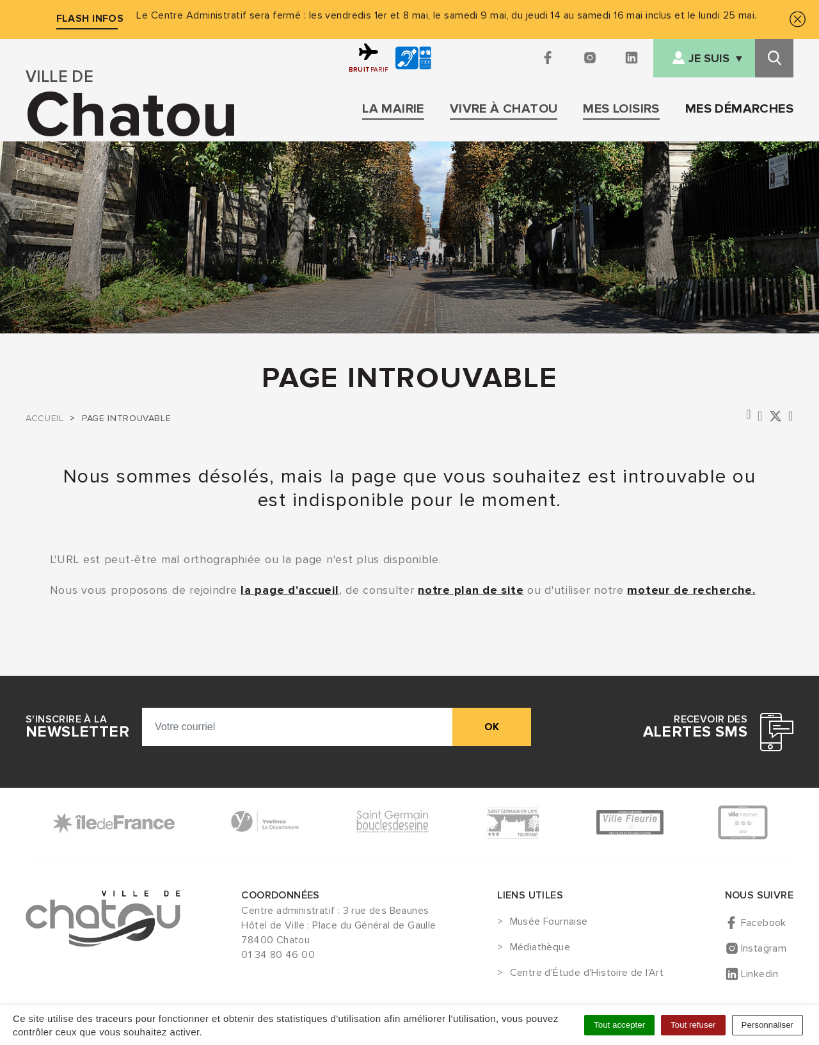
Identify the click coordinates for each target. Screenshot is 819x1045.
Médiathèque (540, 947)
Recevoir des (695, 727)
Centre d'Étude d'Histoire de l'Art (587, 973)
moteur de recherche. (691, 590)
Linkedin (760, 974)
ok (491, 727)
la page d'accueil (289, 590)
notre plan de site (470, 590)
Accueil (44, 418)
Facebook (763, 922)
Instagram (764, 948)
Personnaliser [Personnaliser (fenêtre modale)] (768, 1025)
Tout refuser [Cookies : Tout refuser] (693, 1025)
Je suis (708, 58)
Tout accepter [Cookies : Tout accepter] (619, 1025)
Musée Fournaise (549, 922)
